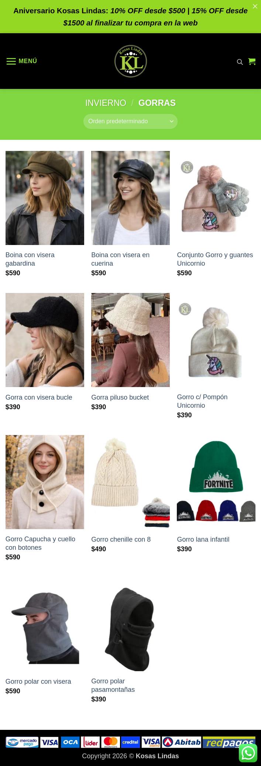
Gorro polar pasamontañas (113, 685)
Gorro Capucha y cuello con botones (40, 543)
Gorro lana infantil (203, 539)
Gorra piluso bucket (120, 397)
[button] (21, 61)
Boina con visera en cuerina (120, 259)
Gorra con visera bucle (39, 397)
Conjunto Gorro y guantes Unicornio (215, 259)
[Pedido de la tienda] (130, 121)
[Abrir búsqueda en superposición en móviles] (240, 61)
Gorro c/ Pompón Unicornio (202, 401)
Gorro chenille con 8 (121, 539)
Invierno (105, 103)
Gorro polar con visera (38, 681)
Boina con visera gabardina (30, 259)
